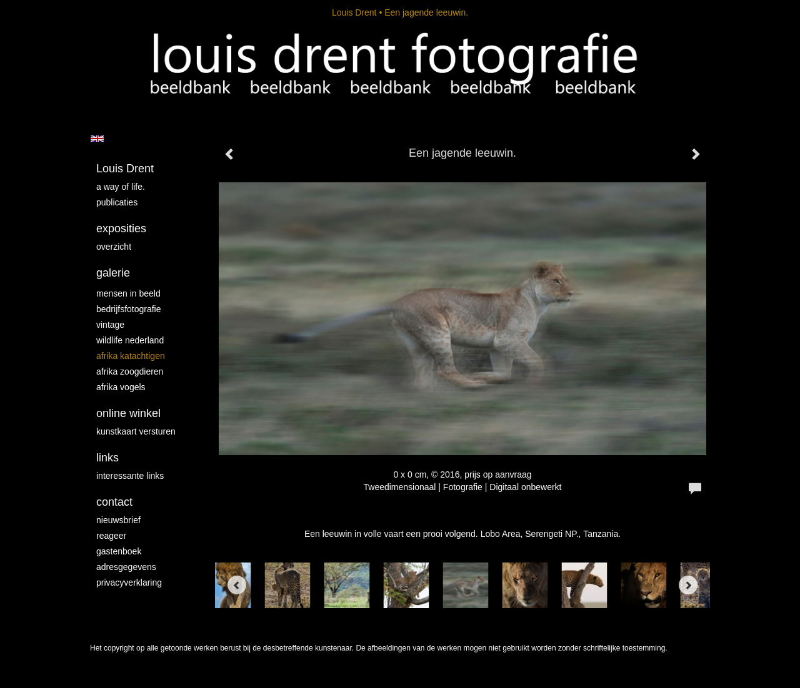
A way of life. (120, 187)
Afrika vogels (121, 387)
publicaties (117, 202)
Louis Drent (354, 12)
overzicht (113, 247)
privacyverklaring (129, 582)
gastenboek (118, 551)
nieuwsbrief (118, 520)
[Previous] (237, 585)
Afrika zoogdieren (129, 371)
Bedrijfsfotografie (128, 309)
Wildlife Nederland (130, 340)
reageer (111, 536)
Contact (114, 502)
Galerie (113, 273)
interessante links (130, 476)
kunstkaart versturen (136, 431)
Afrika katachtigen (130, 356)
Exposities (121, 228)
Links (107, 457)
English (97, 138)
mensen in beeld (128, 293)
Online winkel (128, 413)
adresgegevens (126, 567)
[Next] (688, 585)
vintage (110, 325)
